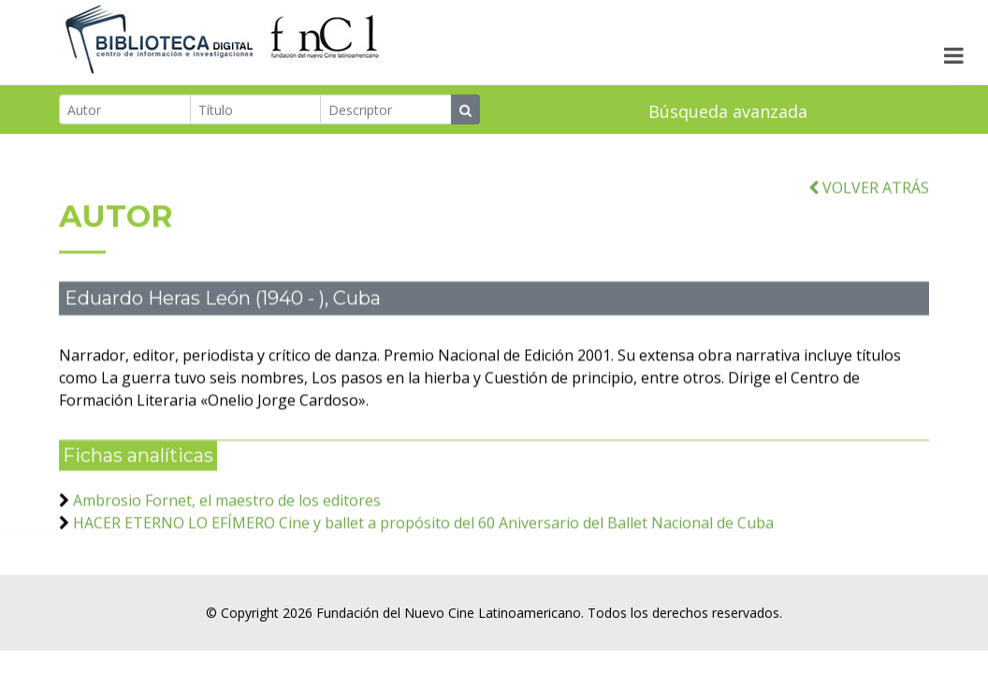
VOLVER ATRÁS (868, 194)
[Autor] (125, 110)
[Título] (256, 110)
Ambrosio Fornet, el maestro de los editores (227, 507)
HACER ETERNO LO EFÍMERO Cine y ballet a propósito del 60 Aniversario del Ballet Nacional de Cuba (423, 530)
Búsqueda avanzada (727, 112)
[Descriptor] (386, 110)
